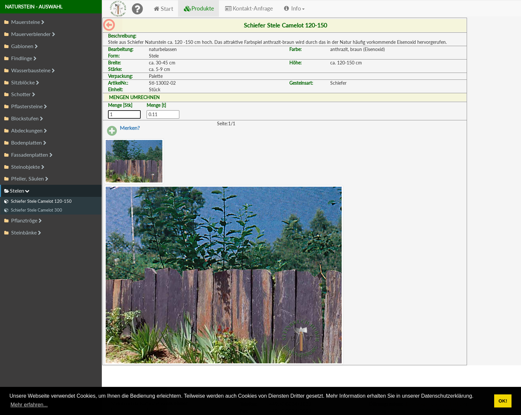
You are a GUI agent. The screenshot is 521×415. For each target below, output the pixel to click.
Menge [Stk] (120, 105)
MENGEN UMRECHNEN (134, 97)
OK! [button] (502, 401)
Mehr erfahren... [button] (29, 404)
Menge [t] (156, 105)
